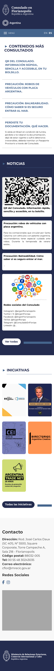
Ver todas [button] (11, 341)
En (45, 33)
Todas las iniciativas (18, 504)
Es (50, 33)
